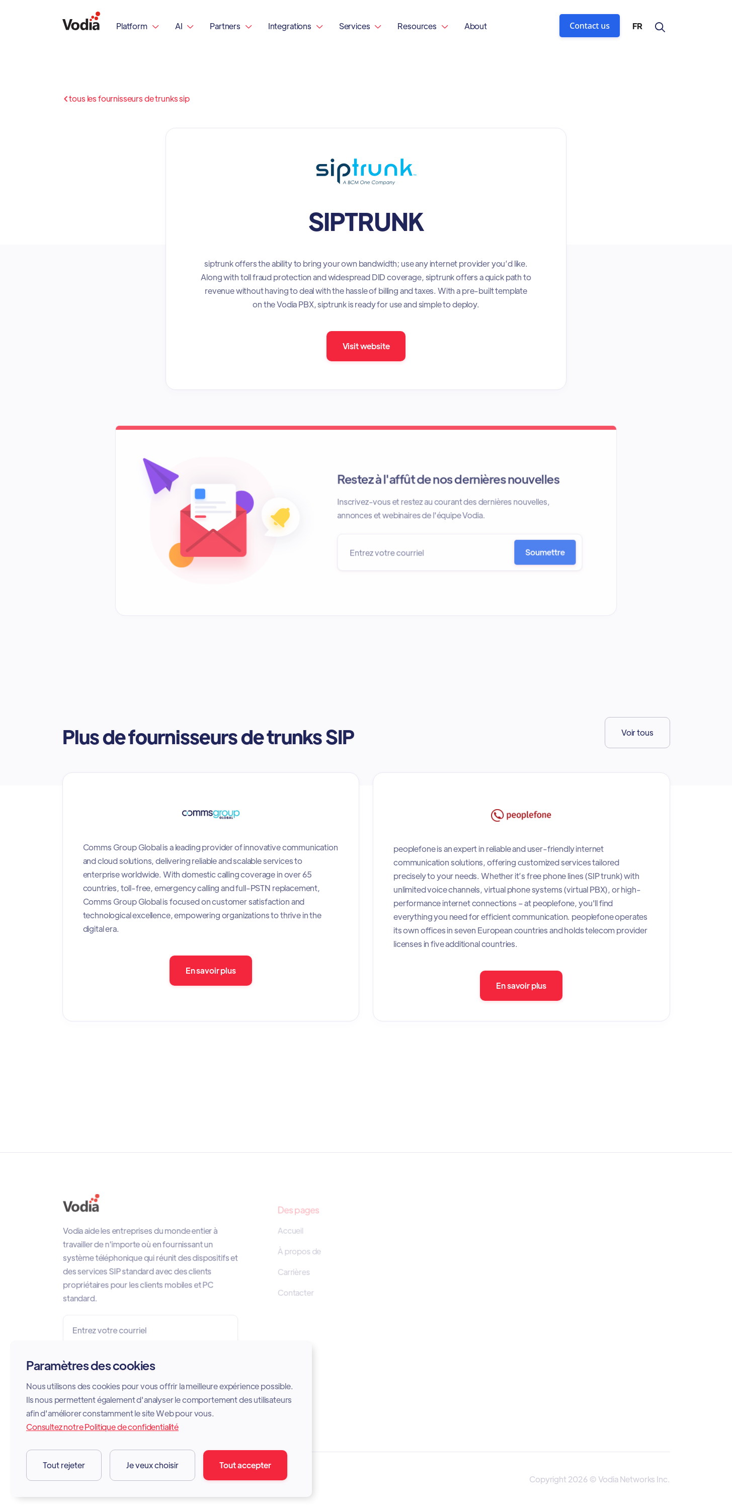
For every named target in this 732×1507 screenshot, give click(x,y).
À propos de (299, 1252)
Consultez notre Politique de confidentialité (102, 1426)
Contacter (296, 1293)
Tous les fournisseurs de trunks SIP (126, 98)
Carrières (294, 1272)
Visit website (366, 346)
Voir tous (637, 732)
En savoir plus (211, 970)
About (475, 26)
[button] (137, 26)
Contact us (590, 25)
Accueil (290, 1232)
